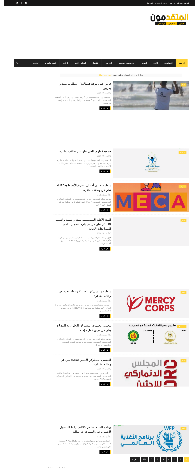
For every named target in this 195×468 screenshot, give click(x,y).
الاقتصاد (92, 63)
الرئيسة (178, 63)
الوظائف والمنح (77, 63)
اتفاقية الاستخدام (178, 3)
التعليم (141, 63)
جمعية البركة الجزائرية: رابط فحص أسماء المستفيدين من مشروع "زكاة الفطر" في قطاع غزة (31, 228)
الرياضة (62, 63)
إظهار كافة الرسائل (110, 75)
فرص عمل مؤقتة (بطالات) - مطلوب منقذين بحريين (106, 83)
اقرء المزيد (131, 100)
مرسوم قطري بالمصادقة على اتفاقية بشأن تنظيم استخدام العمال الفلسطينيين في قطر (29, 159)
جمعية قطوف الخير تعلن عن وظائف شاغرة (111, 150)
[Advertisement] (66, 32)
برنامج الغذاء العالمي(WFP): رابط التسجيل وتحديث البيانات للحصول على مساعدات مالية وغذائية (30, 118)
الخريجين (104, 63)
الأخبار (152, 63)
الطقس (33, 63)
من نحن (167, 3)
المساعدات (165, 63)
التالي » (130, 451)
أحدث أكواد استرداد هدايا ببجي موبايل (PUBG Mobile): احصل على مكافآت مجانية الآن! (30, 215)
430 (140, 451)
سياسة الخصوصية (157, 3)
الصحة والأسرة (47, 63)
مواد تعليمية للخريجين (123, 63)
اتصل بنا (145, 3)
